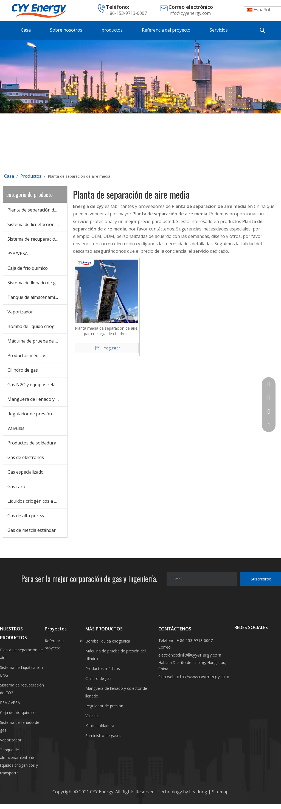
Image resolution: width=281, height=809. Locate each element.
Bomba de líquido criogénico (36, 326)
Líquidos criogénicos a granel (37, 501)
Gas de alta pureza (26, 516)
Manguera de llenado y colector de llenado (37, 399)
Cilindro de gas (22, 370)
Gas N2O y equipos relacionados (37, 385)
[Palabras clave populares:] (262, 30)
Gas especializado (25, 472)
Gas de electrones (25, 457)
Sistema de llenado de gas (33, 283)
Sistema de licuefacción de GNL (37, 224)
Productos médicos (26, 355)
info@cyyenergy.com (189, 13)
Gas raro (16, 486)
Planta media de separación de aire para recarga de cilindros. (106, 331)
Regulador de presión (29, 414)
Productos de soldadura (31, 443)
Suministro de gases (103, 735)
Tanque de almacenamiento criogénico (37, 297)
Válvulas (15, 428)
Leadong (198, 792)
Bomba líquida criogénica (107, 641)
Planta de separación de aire (36, 210)
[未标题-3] (140, 76)
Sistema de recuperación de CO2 (37, 239)
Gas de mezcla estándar (31, 530)
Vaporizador (20, 312)
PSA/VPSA (17, 254)
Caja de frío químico (27, 268)
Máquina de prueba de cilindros (37, 341)
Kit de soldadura (99, 725)
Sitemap (220, 792)
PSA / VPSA (10, 702)
